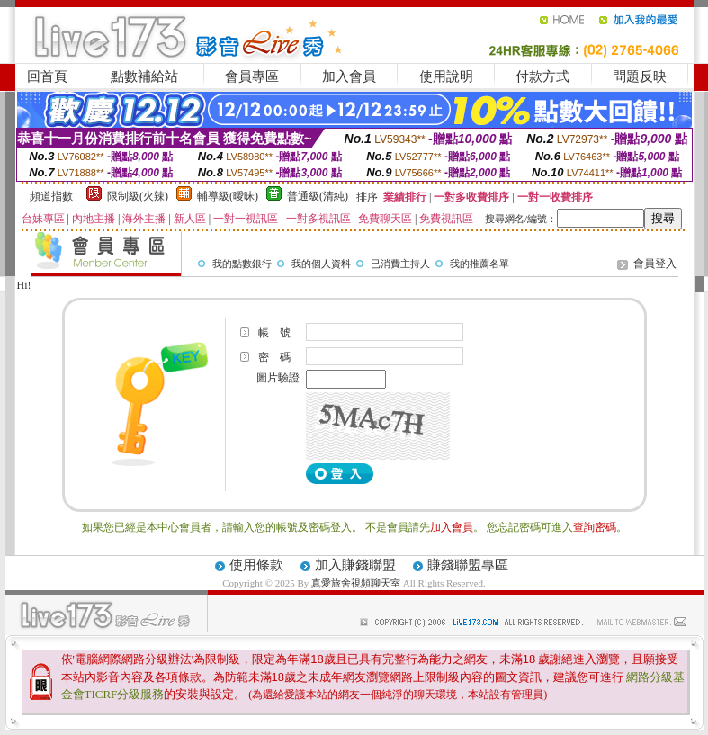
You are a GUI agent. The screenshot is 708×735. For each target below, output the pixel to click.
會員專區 (252, 76)
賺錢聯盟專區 (467, 565)
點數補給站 (144, 76)
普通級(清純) (317, 196)
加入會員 (349, 76)
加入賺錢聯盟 (355, 565)
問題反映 (640, 76)
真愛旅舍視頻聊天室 (355, 583)
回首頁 (47, 76)
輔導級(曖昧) (227, 196)
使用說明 (446, 76)
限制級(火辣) (137, 196)
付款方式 (542, 76)
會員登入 (655, 263)
